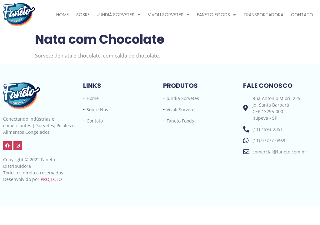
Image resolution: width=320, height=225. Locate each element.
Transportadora (263, 15)
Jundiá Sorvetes (118, 14)
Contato (302, 15)
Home (62, 15)
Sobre (83, 15)
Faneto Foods (216, 14)
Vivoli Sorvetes (168, 14)
